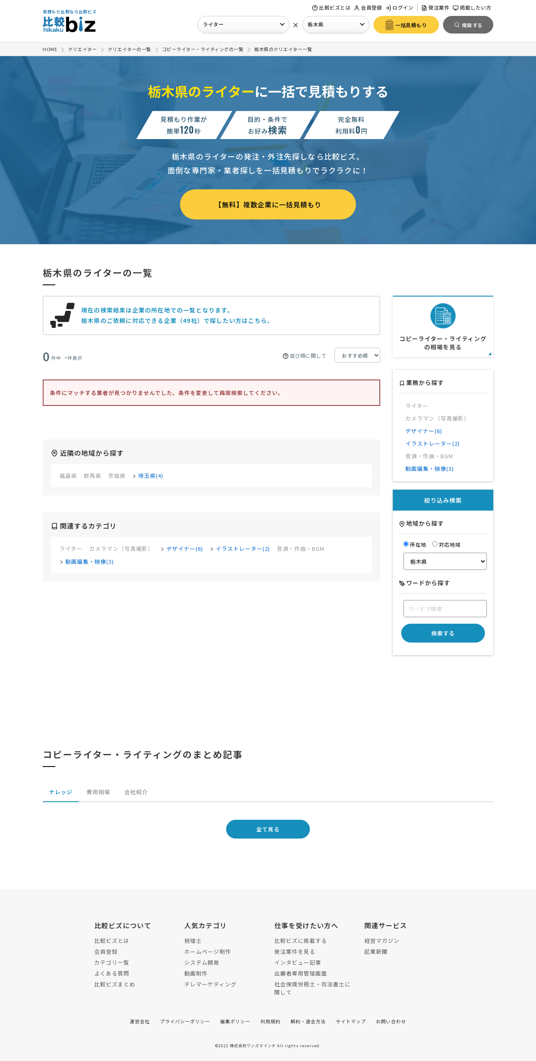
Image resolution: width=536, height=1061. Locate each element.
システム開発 (201, 962)
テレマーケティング (210, 984)
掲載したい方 (472, 7)
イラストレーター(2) (243, 548)
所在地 (414, 544)
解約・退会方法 (308, 1021)
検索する (443, 633)
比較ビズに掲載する (300, 941)
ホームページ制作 (207, 951)
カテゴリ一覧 (111, 962)
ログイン (399, 7)
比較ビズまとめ (114, 984)
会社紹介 (136, 792)
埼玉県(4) (150, 476)
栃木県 (316, 24)
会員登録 (368, 7)
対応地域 (446, 544)
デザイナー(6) (184, 548)
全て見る (268, 829)
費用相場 (98, 792)
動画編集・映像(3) (89, 561)
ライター (213, 24)
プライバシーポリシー (185, 1021)
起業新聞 (376, 951)
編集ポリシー (235, 1021)
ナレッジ (60, 792)
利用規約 (270, 1021)
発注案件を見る (294, 951)
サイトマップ (351, 1021)
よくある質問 (111, 973)
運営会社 (140, 1021)
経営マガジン (381, 941)
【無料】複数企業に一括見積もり (268, 204)
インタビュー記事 (297, 962)
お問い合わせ (391, 1021)
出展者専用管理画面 (300, 973)
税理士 (193, 941)
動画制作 (196, 973)
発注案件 (435, 7)
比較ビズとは (331, 7)
